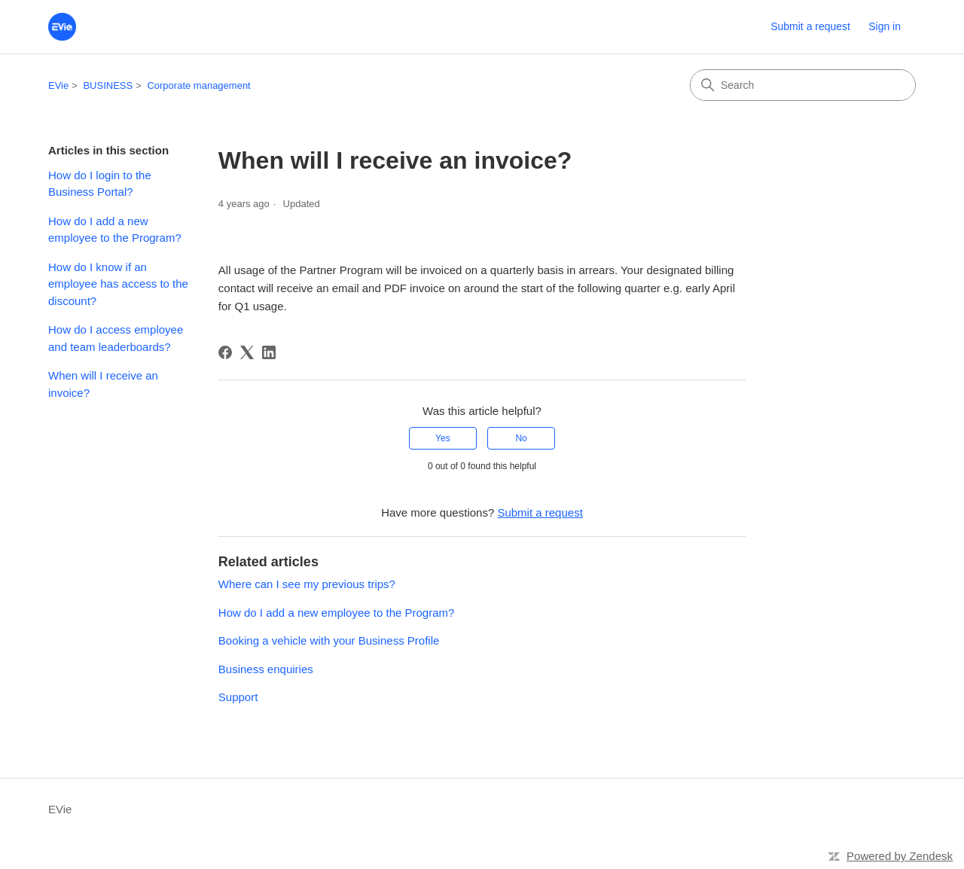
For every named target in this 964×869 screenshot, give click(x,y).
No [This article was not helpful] (520, 438)
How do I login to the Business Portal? (99, 184)
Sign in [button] (884, 26)
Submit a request (810, 26)
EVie (58, 85)
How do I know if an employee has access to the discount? (118, 284)
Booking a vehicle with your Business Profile (328, 640)
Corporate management (198, 85)
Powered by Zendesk (900, 855)
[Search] (803, 85)
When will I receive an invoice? (103, 384)
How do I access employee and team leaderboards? (115, 338)
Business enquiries (265, 669)
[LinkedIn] (269, 352)
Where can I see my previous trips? (306, 584)
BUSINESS (108, 85)
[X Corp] (247, 352)
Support (238, 697)
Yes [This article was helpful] (442, 438)
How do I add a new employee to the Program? (115, 230)
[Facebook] (225, 352)
